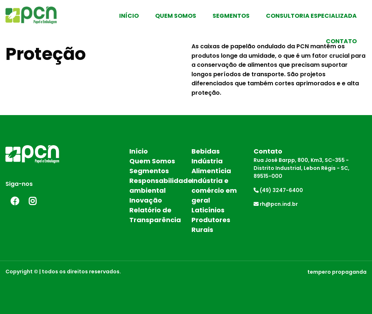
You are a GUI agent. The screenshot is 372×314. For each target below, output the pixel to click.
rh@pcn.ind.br (276, 204)
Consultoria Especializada (311, 16)
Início (129, 16)
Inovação (145, 200)
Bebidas (205, 151)
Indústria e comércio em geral (214, 190)
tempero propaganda (337, 272)
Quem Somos (175, 16)
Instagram (33, 201)
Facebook (14, 201)
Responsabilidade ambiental (155, 185)
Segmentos (231, 16)
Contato (341, 41)
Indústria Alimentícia (211, 165)
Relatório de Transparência (155, 214)
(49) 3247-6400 (278, 190)
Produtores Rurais (210, 224)
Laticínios (208, 210)
